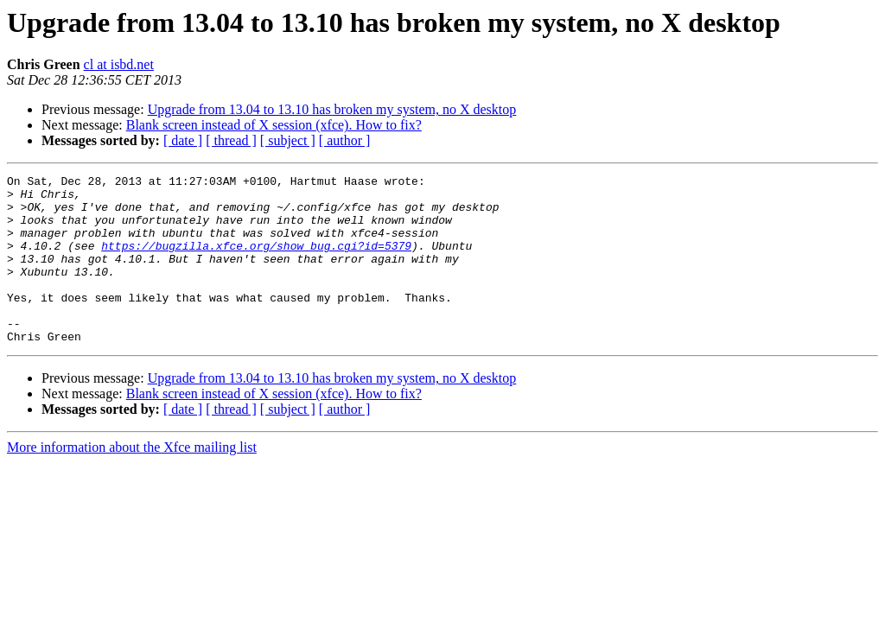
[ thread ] (231, 140)
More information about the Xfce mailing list (132, 480)
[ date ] (182, 140)
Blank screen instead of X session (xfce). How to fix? (274, 124)
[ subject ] (287, 140)
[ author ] (345, 140)
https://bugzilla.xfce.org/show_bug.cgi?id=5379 (256, 261)
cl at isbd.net (119, 64)
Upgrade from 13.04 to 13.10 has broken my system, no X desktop (332, 109)
